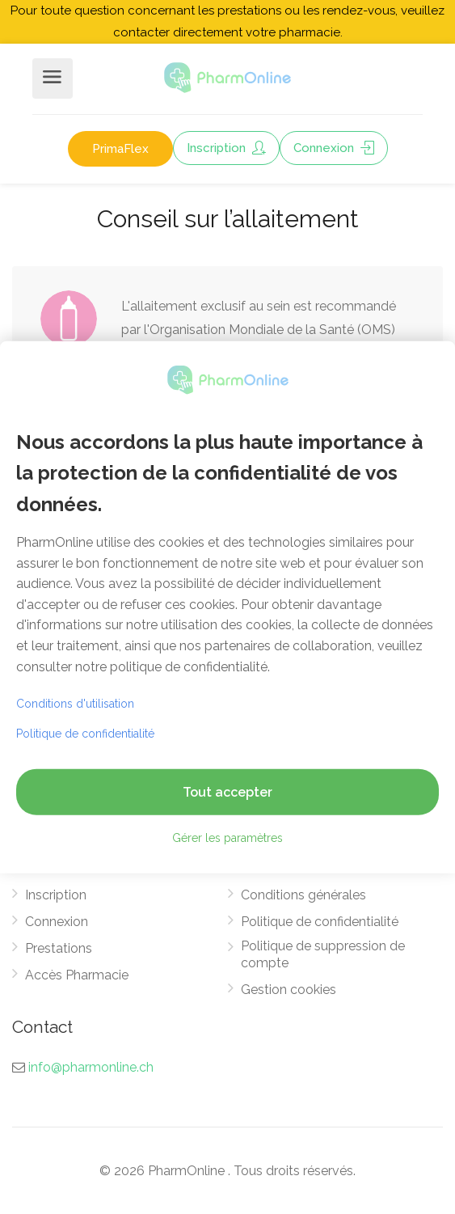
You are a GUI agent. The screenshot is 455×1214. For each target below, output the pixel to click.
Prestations (58, 948)
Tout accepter (227, 792)
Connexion (333, 148)
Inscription (226, 148)
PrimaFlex (120, 149)
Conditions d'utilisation (75, 703)
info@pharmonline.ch (91, 1067)
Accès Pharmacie (76, 975)
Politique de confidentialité (319, 921)
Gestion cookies (288, 989)
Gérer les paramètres (227, 837)
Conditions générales (303, 895)
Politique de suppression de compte (323, 954)
